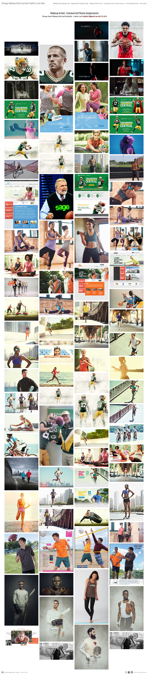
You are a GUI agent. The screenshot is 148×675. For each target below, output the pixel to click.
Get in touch (143, 3)
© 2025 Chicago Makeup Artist (140, 672)
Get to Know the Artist (132, 3)
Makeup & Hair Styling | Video (79, 3)
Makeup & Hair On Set (95, 3)
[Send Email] (2, 672)
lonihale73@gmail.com (90, 16)
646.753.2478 (102, 16)
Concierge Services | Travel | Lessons (113, 3)
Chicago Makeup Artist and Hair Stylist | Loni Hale (23, 3)
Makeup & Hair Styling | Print (61, 3)
